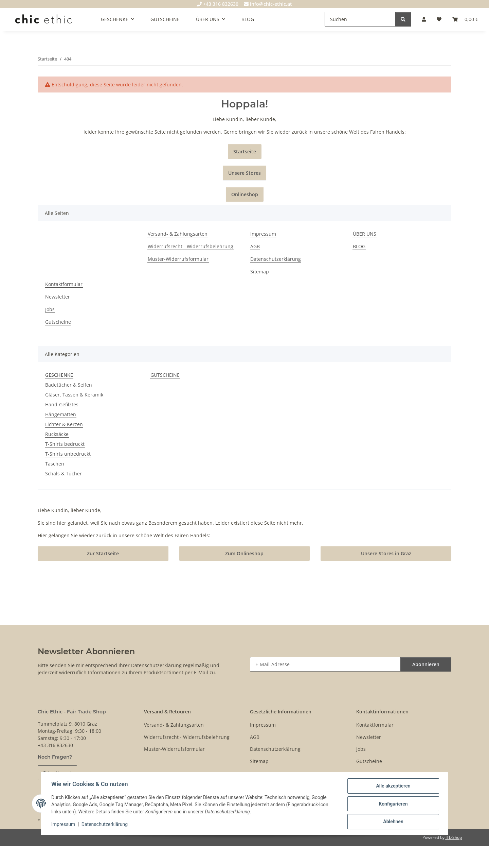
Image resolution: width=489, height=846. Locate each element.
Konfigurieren (392, 804)
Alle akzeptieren (392, 786)
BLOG (247, 19)
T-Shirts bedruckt (65, 444)
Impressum (64, 825)
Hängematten (60, 414)
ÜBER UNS (364, 234)
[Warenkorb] (465, 19)
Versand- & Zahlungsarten (177, 234)
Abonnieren (425, 664)
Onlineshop (244, 194)
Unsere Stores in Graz (386, 553)
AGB (255, 246)
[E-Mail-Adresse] (325, 664)
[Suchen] (360, 19)
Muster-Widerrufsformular (178, 259)
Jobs (50, 309)
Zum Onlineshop (244, 553)
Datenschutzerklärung (105, 825)
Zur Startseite (103, 553)
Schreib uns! (57, 772)
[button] (423, 19)
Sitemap (259, 271)
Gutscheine (58, 322)
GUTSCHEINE (165, 375)
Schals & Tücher (63, 473)
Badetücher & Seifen (68, 385)
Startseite (244, 151)
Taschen (54, 463)
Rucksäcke (57, 434)
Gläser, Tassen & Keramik (74, 394)
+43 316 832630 (217, 4)
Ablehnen (392, 822)
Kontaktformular (64, 284)
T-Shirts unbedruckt (68, 454)
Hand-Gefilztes (61, 404)
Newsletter (57, 296)
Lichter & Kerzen (64, 424)
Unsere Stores (244, 173)
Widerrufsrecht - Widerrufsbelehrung (190, 246)
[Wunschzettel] (439, 19)
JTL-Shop (454, 837)
